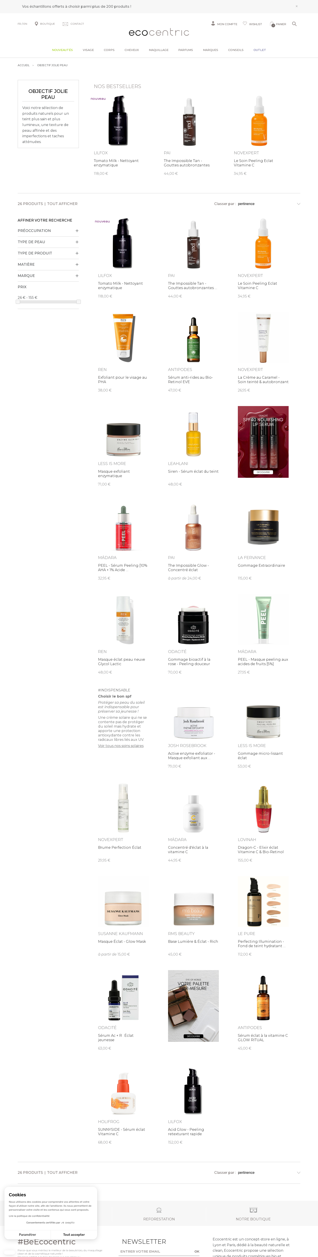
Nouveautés (62, 50)
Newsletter (137, 1241)
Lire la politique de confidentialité (29, 1215)
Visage (88, 50)
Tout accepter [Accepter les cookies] (74, 1235)
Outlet (260, 50)
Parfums (185, 50)
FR (19, 23)
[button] (9, 1252)
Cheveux (132, 50)
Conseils (236, 50)
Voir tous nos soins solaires (121, 746)
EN (25, 23)
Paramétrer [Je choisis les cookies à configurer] (27, 1235)
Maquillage (158, 50)
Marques (210, 50)
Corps (109, 50)
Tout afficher (62, 204)
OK (197, 1251)
